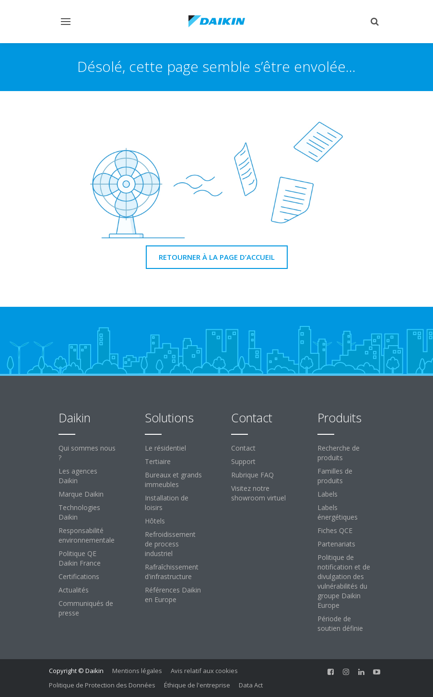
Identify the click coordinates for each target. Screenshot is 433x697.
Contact (243, 448)
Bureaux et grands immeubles (173, 479)
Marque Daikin (81, 494)
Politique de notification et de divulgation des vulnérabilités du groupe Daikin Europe (343, 581)
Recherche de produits (338, 452)
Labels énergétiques (337, 512)
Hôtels (155, 520)
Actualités (74, 589)
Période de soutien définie (340, 623)
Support (243, 461)
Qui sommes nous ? (87, 452)
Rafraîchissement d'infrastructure (172, 571)
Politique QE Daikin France (80, 558)
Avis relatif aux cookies (204, 670)
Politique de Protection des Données (102, 685)
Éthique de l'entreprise (197, 685)
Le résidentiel (165, 448)
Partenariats (336, 543)
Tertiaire (158, 461)
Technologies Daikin (79, 512)
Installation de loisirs (166, 502)
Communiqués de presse (86, 608)
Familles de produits (334, 475)
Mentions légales (137, 670)
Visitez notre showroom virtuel (258, 493)
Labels (327, 494)
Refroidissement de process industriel (170, 544)
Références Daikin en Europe (173, 594)
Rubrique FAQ (252, 474)
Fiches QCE (334, 530)
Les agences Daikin (78, 475)
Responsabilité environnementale (87, 535)
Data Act (251, 685)
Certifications (79, 576)
